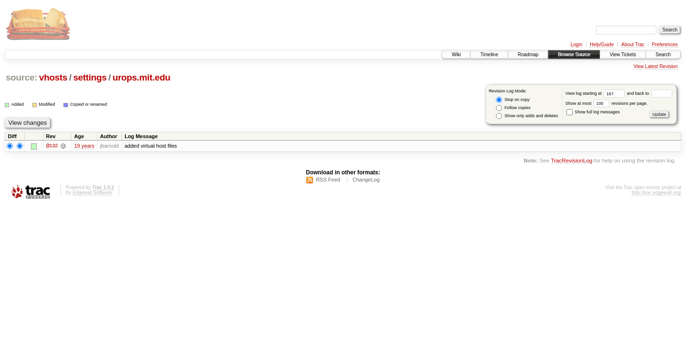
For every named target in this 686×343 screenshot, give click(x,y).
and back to (649, 93)
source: (21, 77)
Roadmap (528, 54)
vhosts (53, 77)
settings (90, 77)
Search (663, 54)
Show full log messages (593, 112)
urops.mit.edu (141, 77)
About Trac (632, 44)
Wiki (456, 54)
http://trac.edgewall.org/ (656, 192)
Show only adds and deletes (527, 116)
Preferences (665, 44)
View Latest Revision (656, 66)
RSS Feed (328, 179)
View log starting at (596, 93)
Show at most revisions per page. (606, 103)
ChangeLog (366, 179)
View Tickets (623, 54)
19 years (84, 146)
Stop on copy (512, 100)
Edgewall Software (92, 192)
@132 (52, 146)
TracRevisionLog (571, 161)
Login (576, 44)
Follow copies (513, 108)
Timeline (489, 54)
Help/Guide (602, 44)
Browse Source (574, 54)
